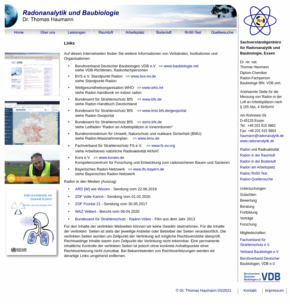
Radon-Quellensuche (256, 179)
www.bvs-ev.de (143, 76)
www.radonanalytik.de (257, 141)
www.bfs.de (151, 99)
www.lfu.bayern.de (148, 169)
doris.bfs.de (152, 122)
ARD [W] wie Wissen (92, 189)
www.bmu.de (148, 138)
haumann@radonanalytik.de (262, 136)
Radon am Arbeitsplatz (257, 167)
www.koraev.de (111, 157)
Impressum (274, 290)
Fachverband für (253, 240)
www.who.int (152, 87)
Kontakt (250, 290)
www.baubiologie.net (181, 66)
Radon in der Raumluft (257, 155)
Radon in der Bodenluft (258, 161)
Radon (245, 149)
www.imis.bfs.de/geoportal (163, 110)
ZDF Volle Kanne (89, 196)
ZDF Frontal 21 (87, 204)
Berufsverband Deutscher (260, 258)
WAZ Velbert (85, 211)
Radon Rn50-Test (253, 173)
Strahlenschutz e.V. (255, 245)
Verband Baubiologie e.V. (260, 252)
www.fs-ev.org (163, 145)
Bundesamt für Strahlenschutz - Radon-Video (113, 219)
